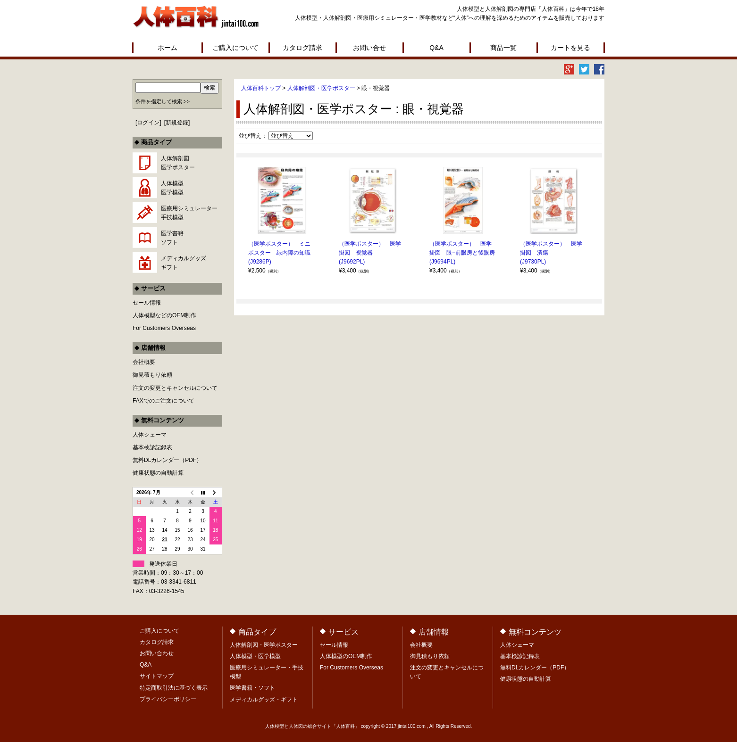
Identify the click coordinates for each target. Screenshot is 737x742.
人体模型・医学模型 (255, 656)
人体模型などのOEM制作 (164, 315)
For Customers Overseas (164, 328)
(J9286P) (259, 261)
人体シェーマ (150, 434)
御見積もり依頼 (152, 374)
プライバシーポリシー (168, 699)
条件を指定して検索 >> (162, 101)
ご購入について (235, 47)
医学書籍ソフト (172, 238)
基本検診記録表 (152, 447)
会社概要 (144, 362)
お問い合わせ (157, 653)
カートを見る (570, 47)
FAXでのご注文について (163, 400)
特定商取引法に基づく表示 (174, 687)
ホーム (167, 47)
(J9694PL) (442, 261)
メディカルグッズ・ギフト (264, 699)
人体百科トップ (261, 88)
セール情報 (147, 302)
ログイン (148, 122)
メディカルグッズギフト (183, 263)
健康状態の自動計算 (158, 473)
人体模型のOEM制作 (346, 656)
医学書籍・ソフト (252, 687)
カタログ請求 (302, 47)
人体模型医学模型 (172, 188)
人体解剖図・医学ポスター (321, 88)
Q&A (436, 47)
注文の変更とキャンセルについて (175, 388)
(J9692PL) (352, 261)
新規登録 (177, 122)
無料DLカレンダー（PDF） (167, 460)
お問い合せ (369, 47)
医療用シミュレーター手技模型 (189, 213)
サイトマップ (157, 676)
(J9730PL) (533, 261)
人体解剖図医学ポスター (178, 163)
